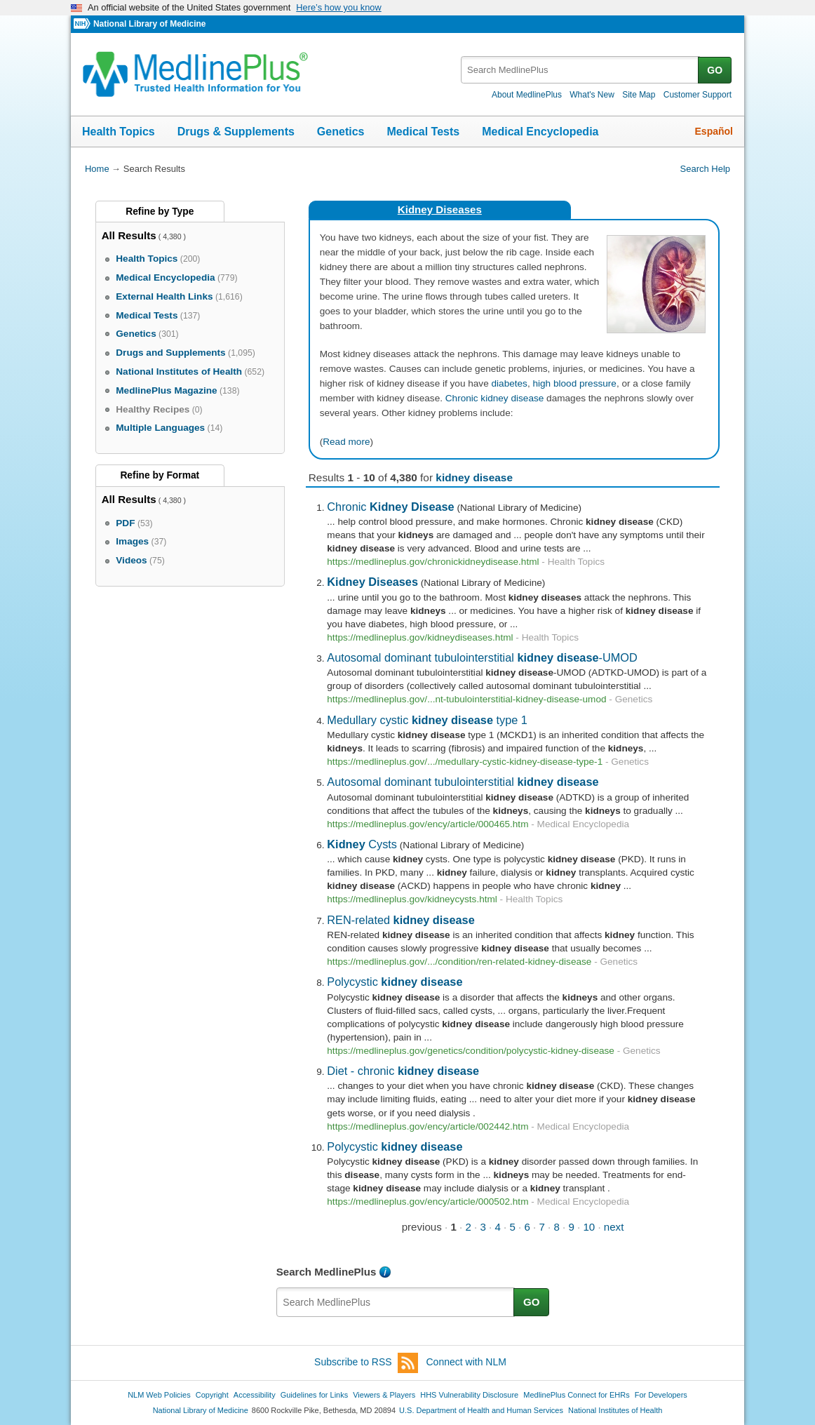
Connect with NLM (466, 1361)
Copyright (212, 1395)
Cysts (362, 844)
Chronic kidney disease (494, 398)
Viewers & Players (384, 1395)
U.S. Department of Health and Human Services (481, 1410)
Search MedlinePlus (326, 1272)
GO (714, 70)
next (614, 1227)
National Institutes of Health (615, 1410)
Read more (346, 441)
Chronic (390, 506)
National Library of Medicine (149, 24)
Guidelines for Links (314, 1395)
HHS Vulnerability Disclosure (469, 1395)
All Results (129, 235)
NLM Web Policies (159, 1395)
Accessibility (255, 1395)
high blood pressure (574, 383)
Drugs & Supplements (236, 132)
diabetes (509, 383)
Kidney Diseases (440, 209)
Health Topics (118, 132)
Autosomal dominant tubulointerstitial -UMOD (482, 657)
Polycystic (394, 981)
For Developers (661, 1395)
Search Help (705, 168)
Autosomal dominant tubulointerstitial (462, 781)
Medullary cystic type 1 (427, 720)
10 (589, 1227)
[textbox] (580, 69)
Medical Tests (422, 132)
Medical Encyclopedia (540, 132)
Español (714, 131)
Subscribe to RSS (366, 1363)
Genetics (341, 132)
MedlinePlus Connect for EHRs (576, 1395)
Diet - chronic (403, 1070)
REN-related (400, 920)
